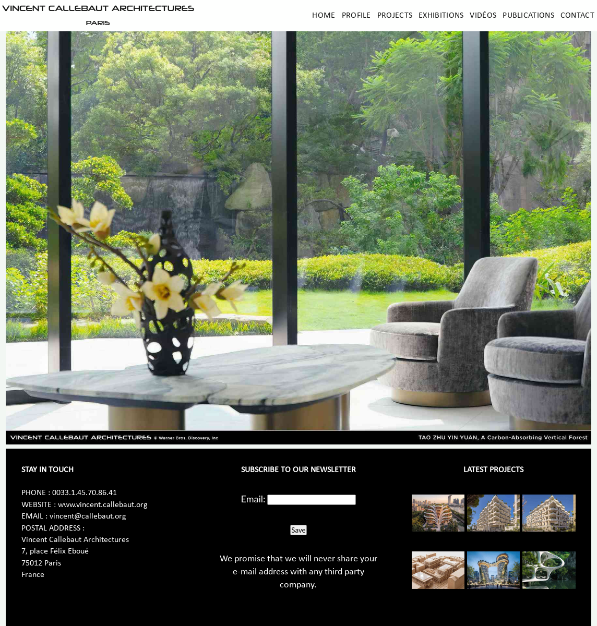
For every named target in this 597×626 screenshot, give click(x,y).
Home (323, 15)
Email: (253, 498)
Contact (577, 15)
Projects (394, 15)
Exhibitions (441, 15)
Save (298, 530)
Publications (528, 15)
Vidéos (483, 15)
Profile (356, 15)
